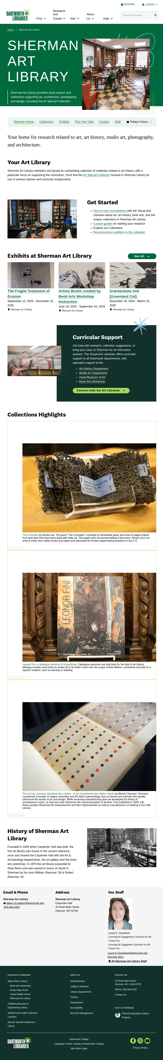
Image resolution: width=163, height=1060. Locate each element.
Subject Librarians (79, 986)
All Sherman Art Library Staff (129, 961)
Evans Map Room (19, 990)
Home (10, 29)
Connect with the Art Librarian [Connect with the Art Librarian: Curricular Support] (98, 390)
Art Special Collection (96, 175)
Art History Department (93, 368)
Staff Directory (77, 981)
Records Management (81, 1013)
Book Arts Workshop (92, 381)
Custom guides (103, 223)
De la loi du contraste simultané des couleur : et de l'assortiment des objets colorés (68, 793)
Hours (129, 4)
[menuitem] (133, 1041)
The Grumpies (30, 535)
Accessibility (76, 1007)
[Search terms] (140, 15)
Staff (118, 121)
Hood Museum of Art (92, 377)
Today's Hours (139, 121)
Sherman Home (24, 121)
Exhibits (64, 121)
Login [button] (152, 4)
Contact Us (120, 994)
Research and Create (59, 14)
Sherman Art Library (20, 998)
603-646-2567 (12, 907)
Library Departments (80, 992)
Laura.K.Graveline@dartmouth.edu (128, 953)
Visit (75, 18)
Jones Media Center (20, 994)
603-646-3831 (116, 957)
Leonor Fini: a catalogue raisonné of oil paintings (49, 664)
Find (41, 18)
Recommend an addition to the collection (119, 232)
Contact (104, 121)
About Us (91, 16)
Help (108, 18)
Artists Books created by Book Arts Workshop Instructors (80, 296)
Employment (76, 1002)
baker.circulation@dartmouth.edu (25, 903)
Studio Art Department (93, 373)
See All (139, 256)
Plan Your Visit (84, 121)
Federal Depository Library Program (135, 1015)
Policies (74, 997)
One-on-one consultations (110, 210)
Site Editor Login (79, 1048)
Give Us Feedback (124, 1007)
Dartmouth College (79, 1039)
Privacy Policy (140, 1047)
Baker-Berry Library (18, 981)
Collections (46, 121)
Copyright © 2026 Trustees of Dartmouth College (79, 1044)
